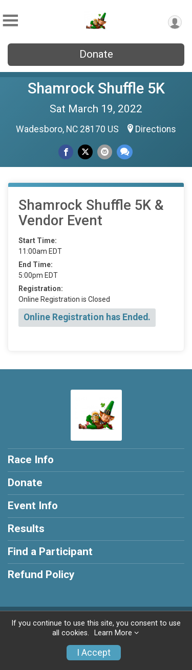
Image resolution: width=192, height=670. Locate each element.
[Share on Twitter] (85, 152)
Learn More (113, 633)
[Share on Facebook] (65, 152)
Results (26, 528)
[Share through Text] (125, 152)
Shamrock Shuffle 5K (96, 88)
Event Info (33, 505)
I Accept (94, 653)
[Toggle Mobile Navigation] (10, 20)
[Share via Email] (104, 152)
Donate (96, 54)
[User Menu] (175, 22)
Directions (155, 129)
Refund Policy (41, 574)
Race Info (31, 459)
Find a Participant (50, 551)
